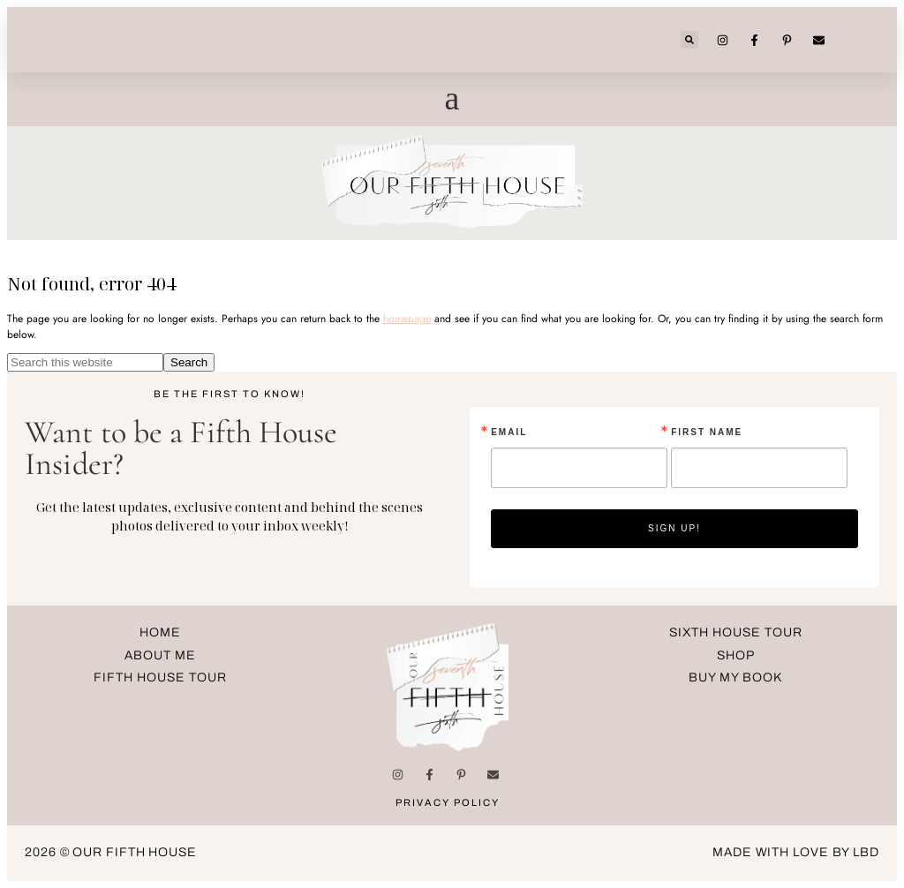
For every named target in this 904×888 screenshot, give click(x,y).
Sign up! (674, 528)
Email (509, 432)
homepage (407, 319)
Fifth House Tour (160, 677)
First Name (706, 432)
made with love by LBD (795, 852)
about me (160, 655)
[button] (689, 40)
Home (160, 632)
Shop (736, 655)
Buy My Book (735, 677)
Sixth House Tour (735, 632)
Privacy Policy (448, 802)
